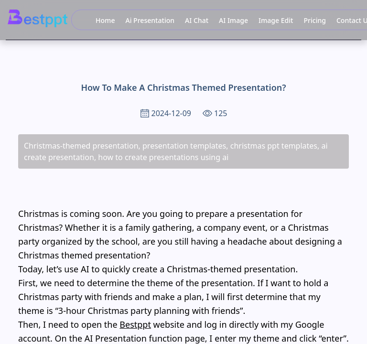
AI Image (233, 20)
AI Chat (196, 20)
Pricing (314, 20)
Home (105, 20)
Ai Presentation (149, 20)
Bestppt (135, 324)
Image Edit (276, 20)
